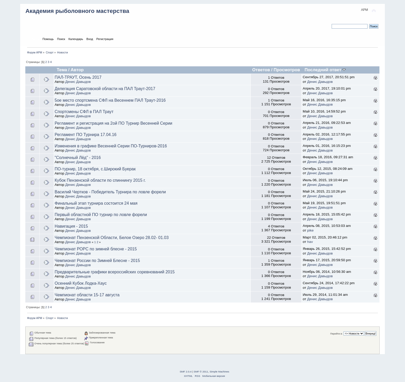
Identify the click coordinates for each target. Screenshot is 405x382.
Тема (62, 69)
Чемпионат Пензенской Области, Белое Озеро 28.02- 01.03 (112, 237)
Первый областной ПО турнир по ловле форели (101, 214)
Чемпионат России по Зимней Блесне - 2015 (97, 260)
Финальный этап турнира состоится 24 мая (96, 203)
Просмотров (287, 69)
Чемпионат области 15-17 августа (87, 295)
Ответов (261, 69)
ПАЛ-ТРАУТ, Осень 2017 (78, 77)
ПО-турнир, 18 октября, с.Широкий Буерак (95, 169)
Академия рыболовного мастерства (77, 11)
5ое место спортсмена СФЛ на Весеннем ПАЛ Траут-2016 (110, 100)
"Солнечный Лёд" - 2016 (78, 157)
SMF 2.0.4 (186, 371)
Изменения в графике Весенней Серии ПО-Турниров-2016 (111, 146)
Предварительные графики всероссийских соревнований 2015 (115, 272)
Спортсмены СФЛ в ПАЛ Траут (84, 111)
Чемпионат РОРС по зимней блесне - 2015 (96, 249)
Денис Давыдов (78, 82)
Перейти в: (336, 333)
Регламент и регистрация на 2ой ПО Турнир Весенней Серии (114, 123)
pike (310, 230)
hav (310, 242)
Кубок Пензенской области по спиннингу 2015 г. (100, 180)
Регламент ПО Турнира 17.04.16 (85, 134)
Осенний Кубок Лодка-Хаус (81, 283)
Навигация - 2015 (71, 226)
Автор (77, 69)
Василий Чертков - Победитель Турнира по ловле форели (110, 192)
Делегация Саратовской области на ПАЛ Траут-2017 (105, 88)
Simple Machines (219, 371)
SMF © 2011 (201, 371)
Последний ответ (325, 69)
